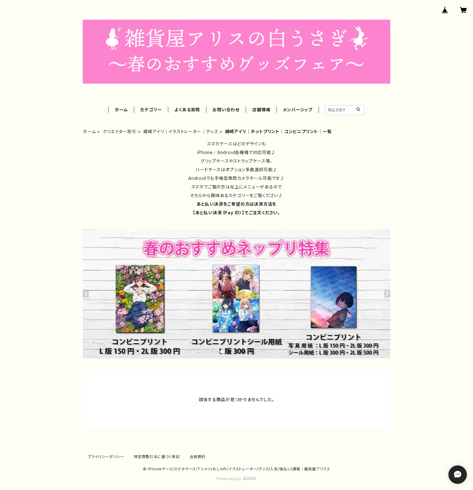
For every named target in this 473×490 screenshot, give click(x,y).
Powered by (236, 478)
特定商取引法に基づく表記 (157, 456)
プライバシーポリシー (106, 456)
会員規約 (197, 456)
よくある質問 (187, 109)
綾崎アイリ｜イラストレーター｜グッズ (180, 131)
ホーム (121, 109)
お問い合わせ (226, 109)
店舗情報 (261, 109)
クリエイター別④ (119, 131)
